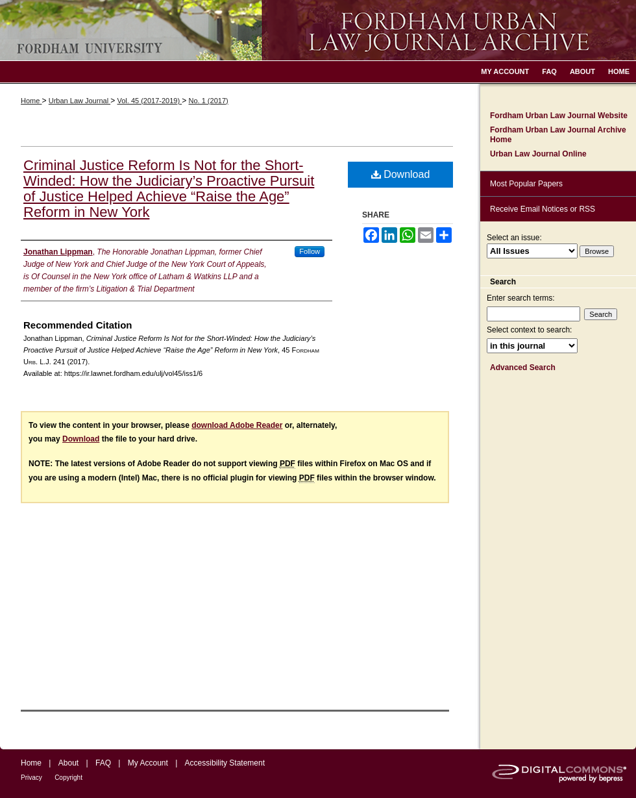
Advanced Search (523, 367)
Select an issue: (514, 237)
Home (31, 101)
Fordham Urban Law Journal (318, 30)
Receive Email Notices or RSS (542, 209)
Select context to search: (529, 329)
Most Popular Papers (526, 183)
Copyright (68, 777)
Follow (309, 251)
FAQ (103, 762)
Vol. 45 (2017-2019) (149, 101)
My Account (148, 762)
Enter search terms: (521, 298)
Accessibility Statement (225, 762)
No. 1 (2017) (208, 101)
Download (400, 174)
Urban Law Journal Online (538, 153)
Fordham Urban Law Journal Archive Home (558, 134)
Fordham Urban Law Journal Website (559, 115)
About (68, 762)
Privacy (31, 777)
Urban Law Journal (79, 101)
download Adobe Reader (236, 425)
